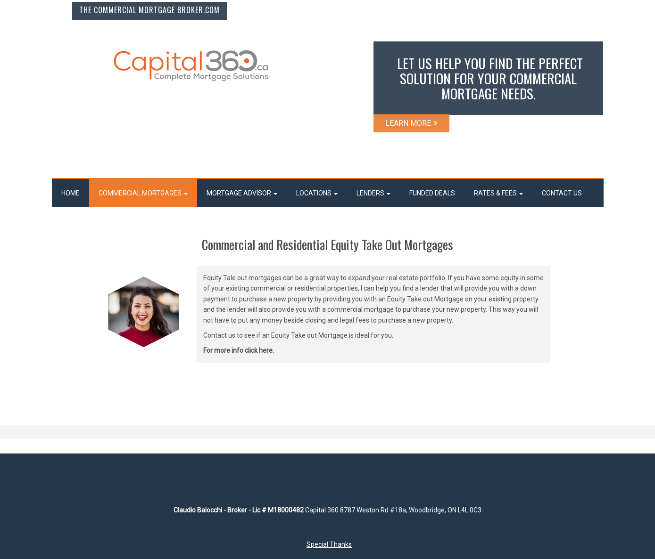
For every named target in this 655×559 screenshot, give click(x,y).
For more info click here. (238, 350)
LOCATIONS (317, 193)
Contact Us (562, 193)
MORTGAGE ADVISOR (242, 193)
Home (70, 193)
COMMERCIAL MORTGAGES (143, 193)
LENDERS (373, 193)
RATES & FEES (498, 193)
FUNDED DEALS (432, 193)
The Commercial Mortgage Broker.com (149, 10)
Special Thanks (329, 544)
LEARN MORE (411, 123)
